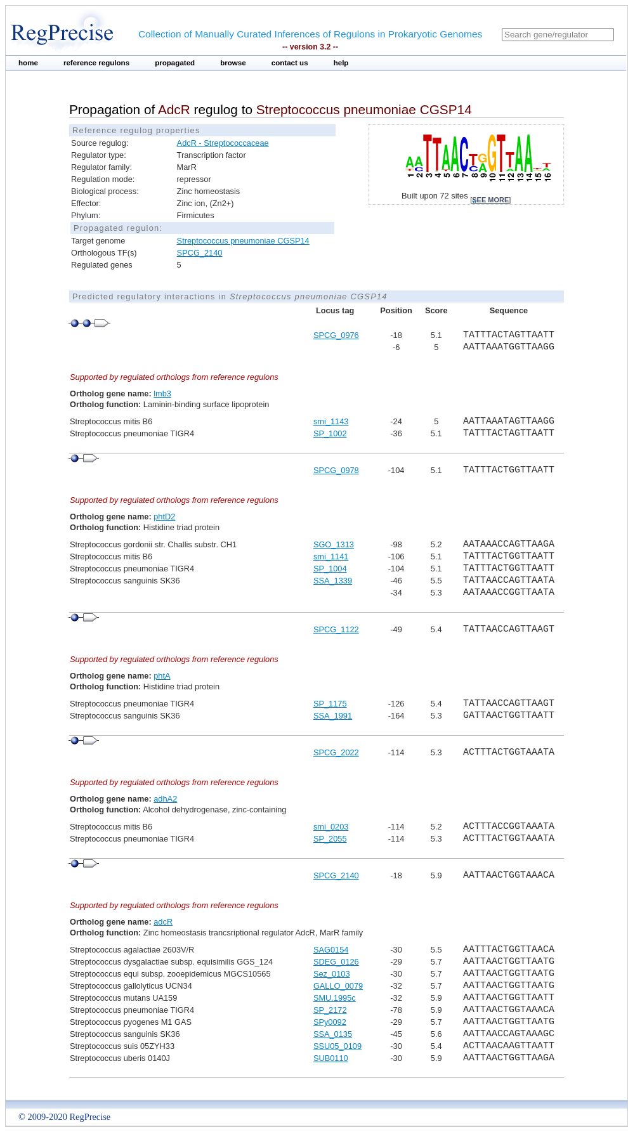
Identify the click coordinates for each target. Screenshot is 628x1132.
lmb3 (162, 393)
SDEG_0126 (336, 961)
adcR (163, 922)
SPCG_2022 (336, 752)
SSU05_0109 (337, 1046)
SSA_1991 (332, 715)
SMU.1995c (334, 998)
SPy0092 (329, 1022)
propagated (175, 63)
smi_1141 (331, 556)
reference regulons (96, 63)
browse (233, 63)
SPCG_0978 (336, 470)
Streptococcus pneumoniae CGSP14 (243, 240)
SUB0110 (330, 1058)
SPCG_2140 (200, 252)
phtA (162, 675)
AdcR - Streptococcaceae (223, 143)
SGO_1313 (333, 544)
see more (490, 200)
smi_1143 (331, 421)
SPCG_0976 (336, 335)
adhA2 (165, 798)
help (341, 63)
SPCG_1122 (336, 629)
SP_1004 (330, 568)
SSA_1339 (332, 580)
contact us (289, 63)
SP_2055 (330, 838)
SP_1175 (330, 703)
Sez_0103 (331, 974)
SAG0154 (331, 949)
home (28, 63)
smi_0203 (331, 826)
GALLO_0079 (338, 986)
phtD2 (164, 516)
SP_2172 (330, 1010)
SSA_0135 (332, 1034)
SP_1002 (330, 433)
